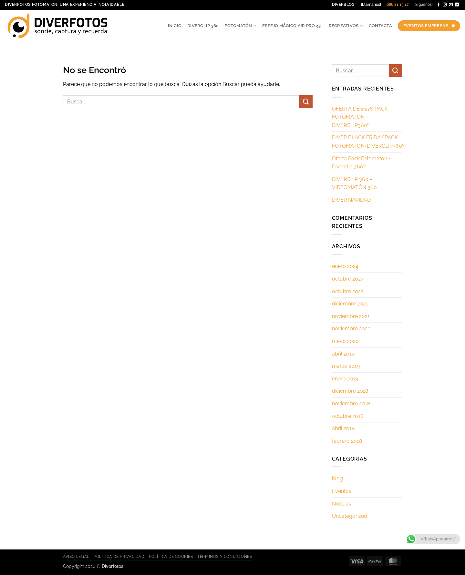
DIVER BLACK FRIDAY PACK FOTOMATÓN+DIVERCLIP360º (368, 141)
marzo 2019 (346, 366)
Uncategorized (349, 516)
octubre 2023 (348, 279)
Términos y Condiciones (224, 556)
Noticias (341, 504)
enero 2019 (345, 379)
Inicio (175, 25)
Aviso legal (76, 556)
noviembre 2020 (351, 328)
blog (337, 478)
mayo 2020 (345, 341)
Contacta (380, 25)
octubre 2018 (347, 416)
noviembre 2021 (351, 316)
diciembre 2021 (350, 304)
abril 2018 (343, 428)
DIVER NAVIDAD (351, 200)
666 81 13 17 (398, 4)
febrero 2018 (347, 441)
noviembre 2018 (351, 403)
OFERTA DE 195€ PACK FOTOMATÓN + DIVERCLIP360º (360, 117)
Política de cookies (171, 556)
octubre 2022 (347, 291)
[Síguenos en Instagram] (445, 5)
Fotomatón (240, 26)
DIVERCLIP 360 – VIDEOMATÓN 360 (354, 183)
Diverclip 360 (203, 25)
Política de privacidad (119, 556)
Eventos (341, 491)
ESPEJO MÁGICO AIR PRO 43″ (292, 25)
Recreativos (346, 26)
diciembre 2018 (350, 391)
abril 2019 (343, 354)
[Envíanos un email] (451, 5)
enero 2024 (345, 266)
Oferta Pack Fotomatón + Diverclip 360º (361, 162)
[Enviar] (305, 101)
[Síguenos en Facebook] (438, 5)
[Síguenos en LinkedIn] (457, 5)
